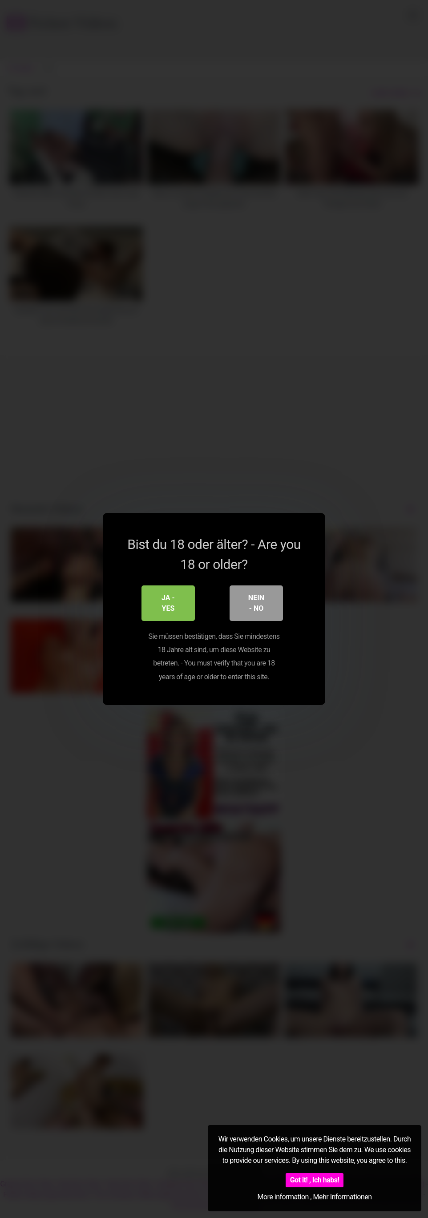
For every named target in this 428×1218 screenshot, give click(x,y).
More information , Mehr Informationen (314, 1197)
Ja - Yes (168, 603)
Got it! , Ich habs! (314, 1180)
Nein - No (256, 603)
